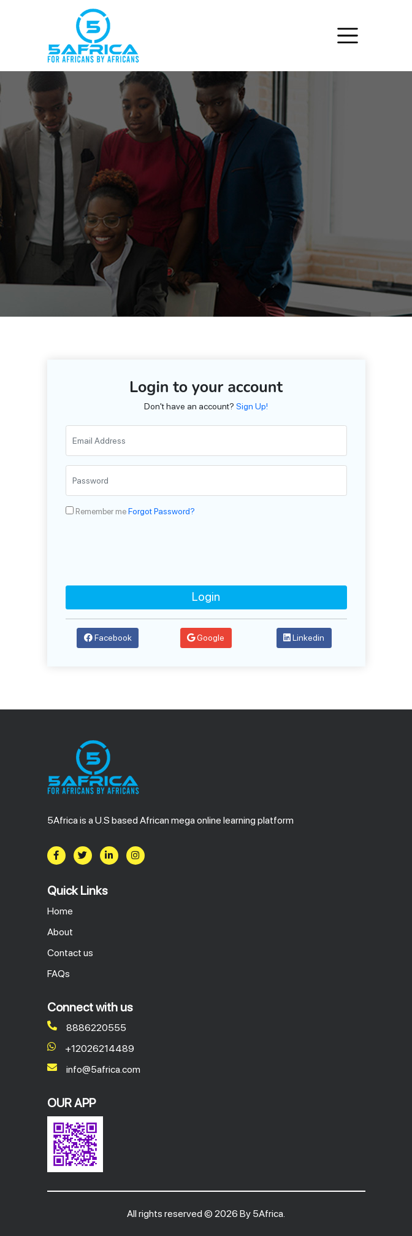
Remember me (100, 511)
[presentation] (159, 551)
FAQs (58, 973)
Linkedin (303, 638)
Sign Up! (252, 406)
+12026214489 (90, 1048)
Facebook (108, 638)
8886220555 (86, 1028)
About (60, 932)
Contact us (70, 953)
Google (205, 638)
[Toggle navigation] (347, 36)
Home (60, 911)
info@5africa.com (93, 1069)
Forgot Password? (161, 511)
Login (206, 597)
